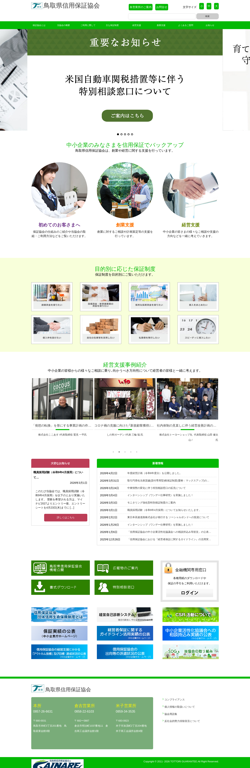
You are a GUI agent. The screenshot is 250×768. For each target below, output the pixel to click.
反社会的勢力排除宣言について (182, 714)
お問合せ (161, 7)
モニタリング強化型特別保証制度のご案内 (151, 495)
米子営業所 (125, 698)
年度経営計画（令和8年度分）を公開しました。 (154, 466)
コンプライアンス (174, 692)
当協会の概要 (63, 25)
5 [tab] (137, 445)
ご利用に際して (88, 25)
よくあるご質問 (185, 25)
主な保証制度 (112, 25)
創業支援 (161, 25)
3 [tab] (125, 445)
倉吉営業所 (83, 698)
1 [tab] (113, 445)
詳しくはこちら (65, 510)
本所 (37, 698)
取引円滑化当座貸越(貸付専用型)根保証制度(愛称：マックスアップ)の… (168, 473)
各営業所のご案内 (141, 7)
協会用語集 (170, 707)
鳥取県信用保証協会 (66, 6)
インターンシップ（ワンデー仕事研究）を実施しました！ (160, 488)
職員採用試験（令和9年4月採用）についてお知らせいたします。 (164, 503)
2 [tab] (119, 445)
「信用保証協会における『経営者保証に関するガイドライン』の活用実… (169, 532)
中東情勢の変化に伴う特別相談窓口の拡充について (156, 480)
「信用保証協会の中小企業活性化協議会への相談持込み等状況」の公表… (169, 525)
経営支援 (136, 25)
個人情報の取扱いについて (179, 700)
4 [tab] (131, 445)
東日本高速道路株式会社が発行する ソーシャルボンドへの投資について (168, 510)
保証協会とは (39, 25)
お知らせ (210, 25)
